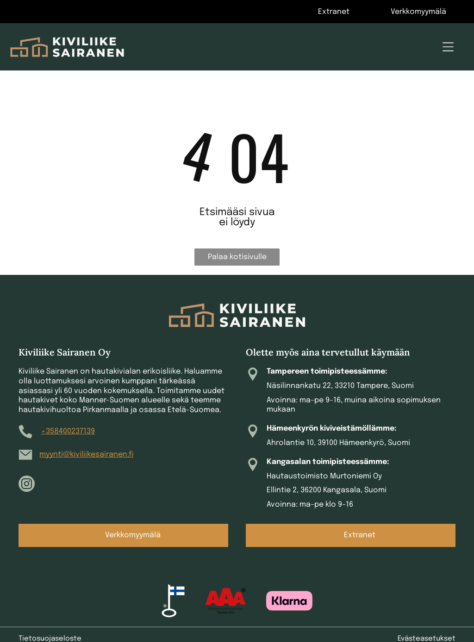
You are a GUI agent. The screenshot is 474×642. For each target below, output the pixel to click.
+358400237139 (68, 431)
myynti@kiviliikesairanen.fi (86, 454)
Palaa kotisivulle (237, 257)
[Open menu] (448, 47)
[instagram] (27, 485)
